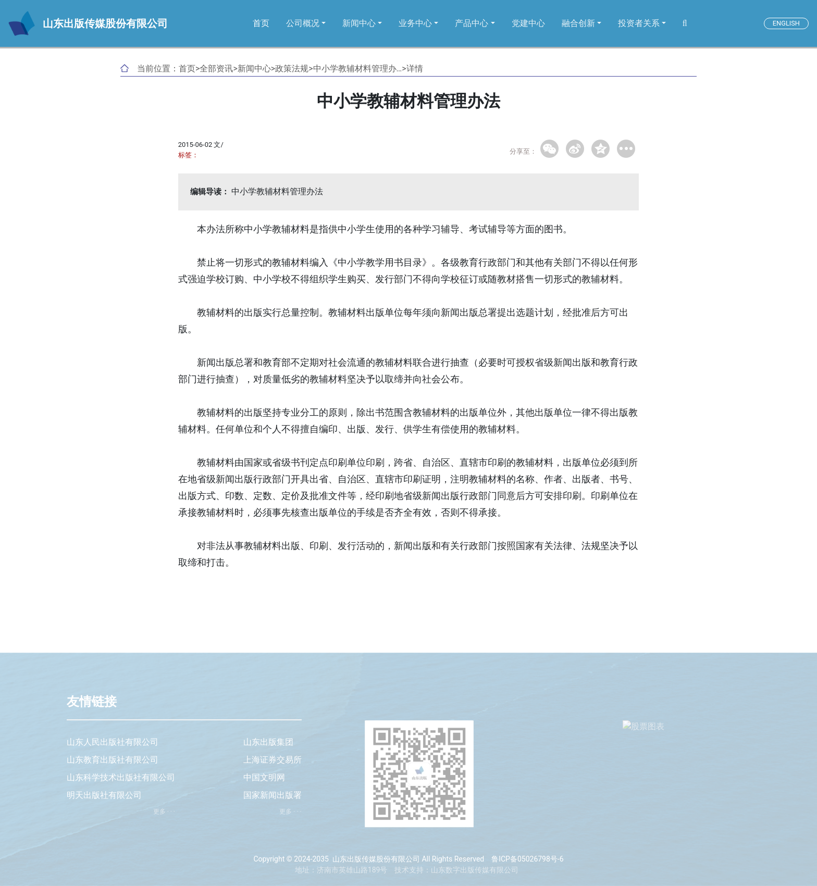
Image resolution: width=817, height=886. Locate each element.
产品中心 (471, 23)
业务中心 (415, 23)
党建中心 (528, 23)
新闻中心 (359, 23)
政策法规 (291, 68)
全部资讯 (216, 68)
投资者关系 (639, 23)
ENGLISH (786, 23)
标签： (188, 155)
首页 (261, 23)
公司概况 (302, 23)
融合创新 (578, 23)
